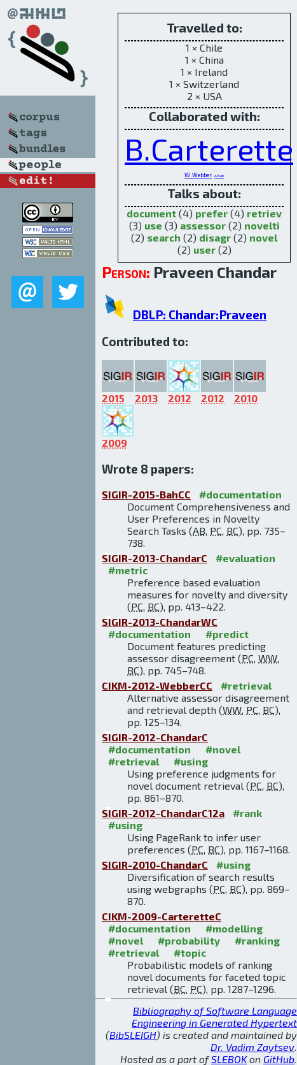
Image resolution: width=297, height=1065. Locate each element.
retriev (264, 213)
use (153, 225)
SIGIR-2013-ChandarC (154, 558)
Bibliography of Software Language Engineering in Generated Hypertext (214, 1016)
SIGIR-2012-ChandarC (155, 737)
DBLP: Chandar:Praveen (199, 314)
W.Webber (198, 174)
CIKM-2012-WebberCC (157, 685)
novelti (262, 225)
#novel (222, 749)
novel (263, 237)
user (204, 249)
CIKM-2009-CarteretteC (161, 916)
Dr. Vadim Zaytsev (252, 1047)
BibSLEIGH (132, 1035)
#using (191, 761)
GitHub (278, 1059)
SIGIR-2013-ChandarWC (160, 622)
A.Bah (219, 175)
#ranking (257, 940)
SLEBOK (229, 1059)
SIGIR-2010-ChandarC (155, 865)
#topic (190, 952)
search (164, 237)
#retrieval (246, 685)
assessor (203, 225)
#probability (189, 940)
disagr (215, 237)
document (151, 213)
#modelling (234, 928)
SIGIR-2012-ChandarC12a (163, 813)
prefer (211, 213)
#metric (128, 570)
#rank (247, 813)
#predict (227, 634)
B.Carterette (209, 148)
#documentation (240, 494)
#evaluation (245, 558)
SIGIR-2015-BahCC (146, 494)
